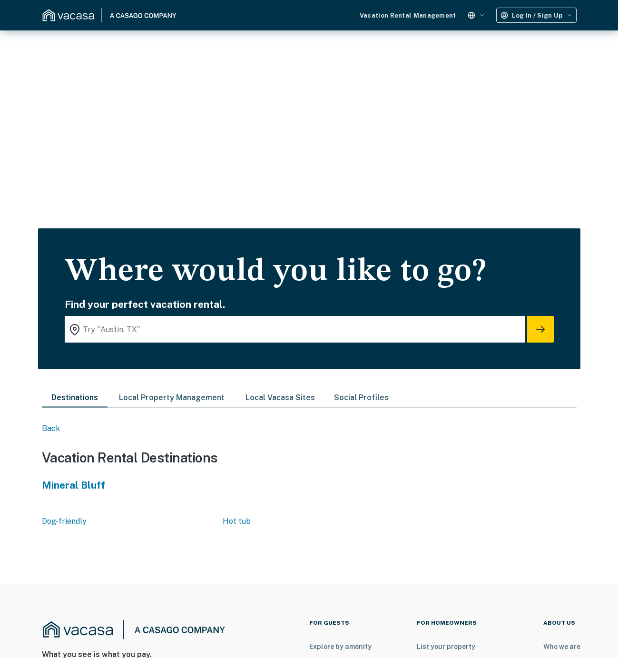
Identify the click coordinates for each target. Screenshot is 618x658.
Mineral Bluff (73, 485)
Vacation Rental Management (408, 15)
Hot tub (237, 521)
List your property (446, 646)
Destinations (74, 397)
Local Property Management (172, 397)
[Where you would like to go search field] (295, 329)
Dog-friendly (64, 521)
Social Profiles (361, 397)
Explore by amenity (340, 646)
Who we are (561, 646)
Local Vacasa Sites (280, 397)
